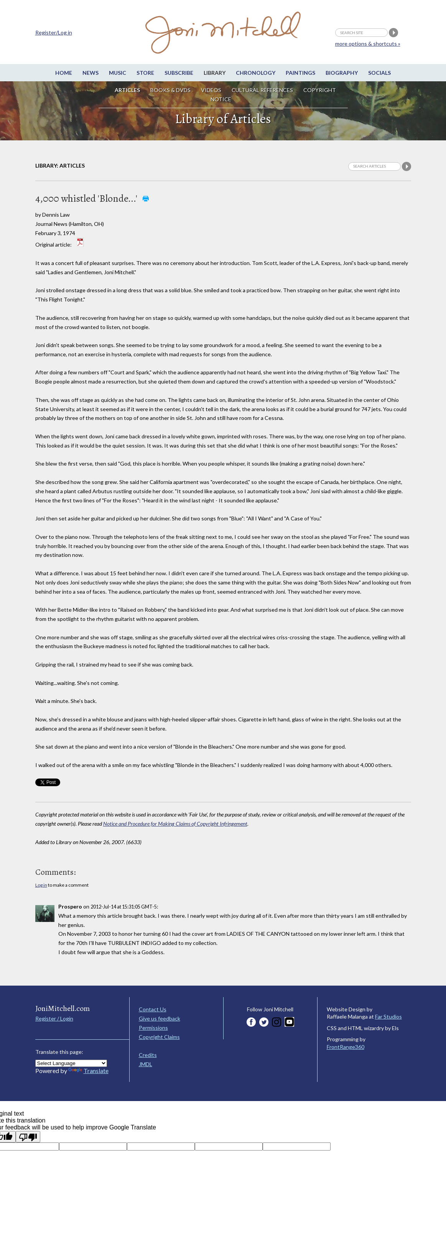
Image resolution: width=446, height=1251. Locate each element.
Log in (41, 885)
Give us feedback (159, 1018)
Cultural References (262, 90)
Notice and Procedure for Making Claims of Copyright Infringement (175, 823)
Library (214, 72)
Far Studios (388, 1016)
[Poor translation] (28, 1136)
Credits (148, 1055)
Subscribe (179, 72)
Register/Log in (53, 32)
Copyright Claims (159, 1037)
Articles (127, 90)
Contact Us (152, 1009)
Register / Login (54, 1018)
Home (63, 72)
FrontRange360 (345, 1047)
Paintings (300, 72)
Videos (211, 90)
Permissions (153, 1027)
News (90, 72)
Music (117, 72)
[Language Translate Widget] (71, 1063)
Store (145, 72)
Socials (379, 72)
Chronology (255, 72)
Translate (88, 1070)
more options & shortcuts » (367, 43)
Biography (342, 72)
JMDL (145, 1064)
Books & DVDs (170, 90)
